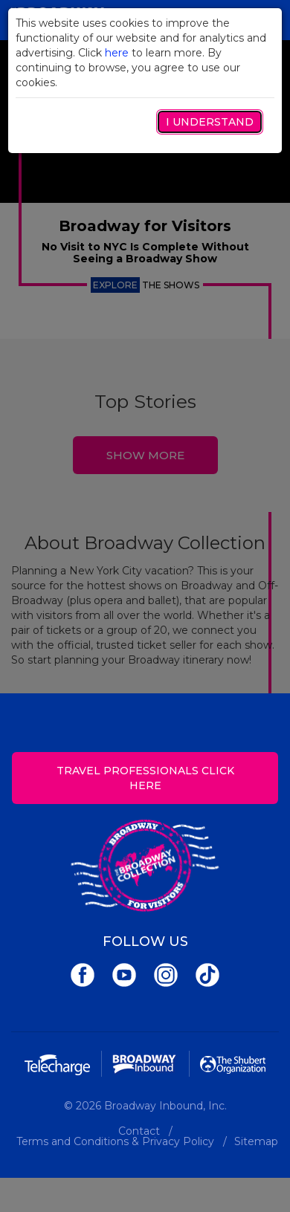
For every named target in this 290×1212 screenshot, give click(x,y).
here (117, 52)
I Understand (210, 122)
